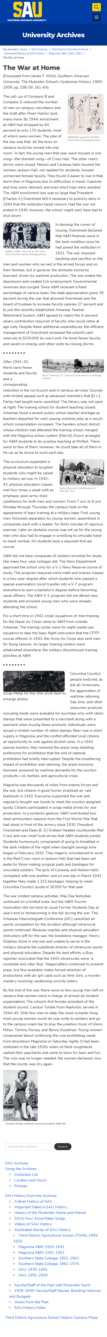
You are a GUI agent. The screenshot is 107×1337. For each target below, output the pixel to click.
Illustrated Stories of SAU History (42, 1229)
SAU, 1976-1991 (33, 1269)
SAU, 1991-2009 (33, 1275)
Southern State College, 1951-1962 (48, 1258)
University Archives (53, 35)
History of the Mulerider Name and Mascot (50, 1212)
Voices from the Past (31, 1302)
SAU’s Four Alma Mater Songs (39, 1218)
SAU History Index (30, 1307)
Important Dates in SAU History (40, 1207)
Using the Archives (20, 1168)
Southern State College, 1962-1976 (48, 1263)
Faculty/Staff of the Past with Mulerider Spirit (52, 1285)
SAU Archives (16, 1163)
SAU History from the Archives (31, 1195)
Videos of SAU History (33, 1224)
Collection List (26, 1174)
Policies (20, 1185)
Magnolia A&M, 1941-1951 (41, 1252)
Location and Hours (30, 1180)
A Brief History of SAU (33, 1201)
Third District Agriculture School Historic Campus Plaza (51, 1317)
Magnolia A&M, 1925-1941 (41, 1246)
